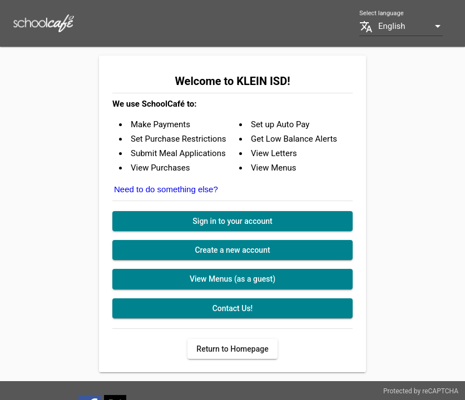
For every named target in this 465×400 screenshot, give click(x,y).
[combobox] (410, 26)
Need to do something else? (166, 189)
